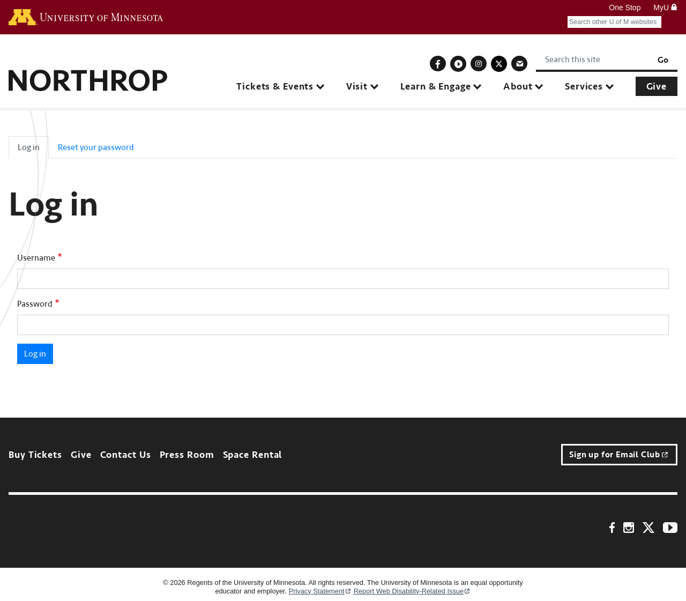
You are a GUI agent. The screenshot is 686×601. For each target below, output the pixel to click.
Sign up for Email (619, 454)
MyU (665, 7)
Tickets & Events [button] (275, 86)
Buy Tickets (35, 455)
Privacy (320, 591)
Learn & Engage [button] (435, 86)
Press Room (187, 455)
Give (656, 86)
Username (36, 258)
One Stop (624, 7)
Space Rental (252, 455)
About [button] (517, 86)
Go (663, 60)
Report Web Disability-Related (412, 591)
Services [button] (584, 86)
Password (35, 304)
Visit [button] (357, 86)
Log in (29, 147)
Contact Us (125, 455)
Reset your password (96, 147)
